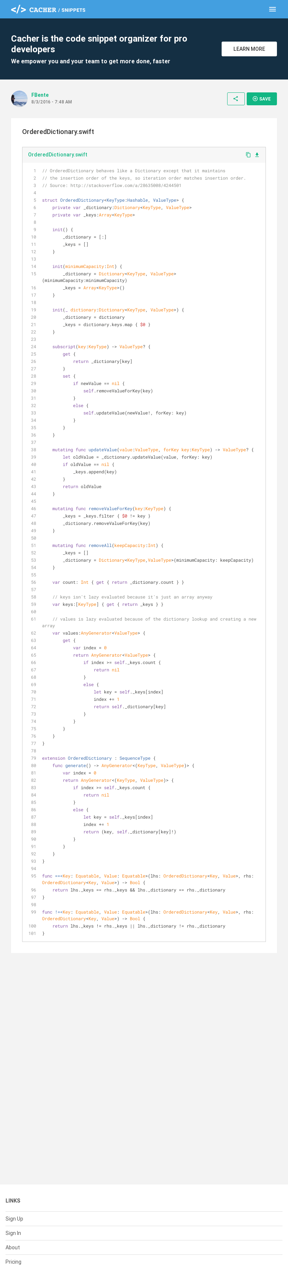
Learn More (249, 49)
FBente (40, 95)
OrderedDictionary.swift (57, 154)
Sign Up (14, 1218)
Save (261, 99)
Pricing (13, 1261)
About (13, 1247)
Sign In (13, 1233)
